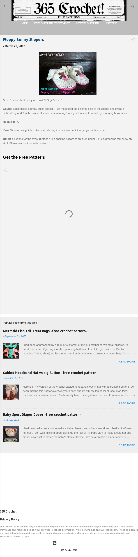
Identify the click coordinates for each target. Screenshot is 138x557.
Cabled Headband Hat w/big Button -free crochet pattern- (50, 373)
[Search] (133, 7)
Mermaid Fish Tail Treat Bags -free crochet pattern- (45, 331)
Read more (127, 361)
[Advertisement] (69, 284)
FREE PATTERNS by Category (52, 23)
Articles (111, 23)
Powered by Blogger (68, 542)
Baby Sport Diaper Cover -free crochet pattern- (42, 414)
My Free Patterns (87, 23)
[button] (133, 40)
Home (24, 23)
